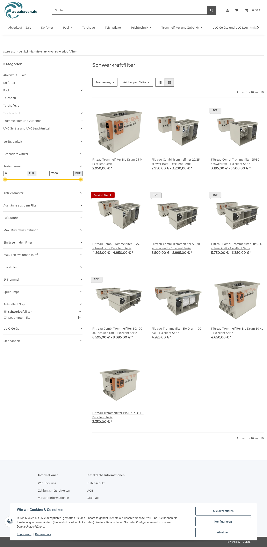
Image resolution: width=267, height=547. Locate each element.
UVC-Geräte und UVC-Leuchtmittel (26, 128)
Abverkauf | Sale (14, 75)
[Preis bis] (61, 173)
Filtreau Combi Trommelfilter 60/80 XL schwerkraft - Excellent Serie (237, 246)
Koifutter (9, 83)
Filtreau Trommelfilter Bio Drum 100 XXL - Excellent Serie (176, 331)
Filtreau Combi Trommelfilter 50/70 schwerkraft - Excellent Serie (176, 246)
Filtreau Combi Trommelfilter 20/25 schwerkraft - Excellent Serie (176, 161)
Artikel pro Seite (134, 82)
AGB (90, 490)
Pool (6, 90)
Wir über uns (47, 483)
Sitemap (93, 498)
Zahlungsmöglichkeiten (54, 490)
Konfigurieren (223, 521)
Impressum (24, 534)
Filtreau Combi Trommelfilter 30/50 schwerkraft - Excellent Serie (116, 246)
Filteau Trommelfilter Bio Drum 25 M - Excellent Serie (118, 161)
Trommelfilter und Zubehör (22, 121)
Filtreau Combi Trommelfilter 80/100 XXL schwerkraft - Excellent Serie (117, 331)
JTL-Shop (246, 542)
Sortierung (103, 82)
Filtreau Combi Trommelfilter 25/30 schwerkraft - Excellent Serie (235, 161)
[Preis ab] (15, 173)
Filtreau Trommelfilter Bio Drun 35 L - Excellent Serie (118, 415)
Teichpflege (11, 105)
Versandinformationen (53, 498)
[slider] (5, 180)
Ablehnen (223, 532)
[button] (227, 10)
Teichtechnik (12, 113)
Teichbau (9, 98)
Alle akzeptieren (223, 511)
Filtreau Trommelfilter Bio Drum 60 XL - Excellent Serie (237, 331)
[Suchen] (129, 10)
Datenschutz (43, 534)
